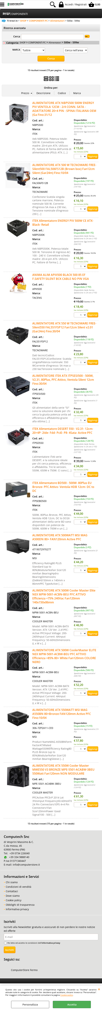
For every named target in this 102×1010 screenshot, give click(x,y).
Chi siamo (12, 882)
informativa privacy (51, 942)
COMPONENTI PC (37, 42)
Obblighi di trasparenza (20, 904)
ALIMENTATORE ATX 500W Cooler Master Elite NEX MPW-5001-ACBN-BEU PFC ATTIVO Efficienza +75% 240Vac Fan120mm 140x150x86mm (63, 596)
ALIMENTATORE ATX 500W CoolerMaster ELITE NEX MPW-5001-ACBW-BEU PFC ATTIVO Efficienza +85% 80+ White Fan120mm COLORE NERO (64, 656)
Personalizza (30, 1004)
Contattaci (12, 891)
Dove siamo (13, 895)
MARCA (16, 49)
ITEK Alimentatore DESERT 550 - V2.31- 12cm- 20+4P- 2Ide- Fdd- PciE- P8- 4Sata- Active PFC (62, 431)
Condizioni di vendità (18, 886)
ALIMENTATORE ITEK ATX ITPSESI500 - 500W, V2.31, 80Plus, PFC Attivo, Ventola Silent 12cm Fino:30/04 (63, 379)
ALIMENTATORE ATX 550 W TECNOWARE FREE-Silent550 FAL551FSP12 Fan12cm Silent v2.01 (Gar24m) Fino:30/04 (64, 327)
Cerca (16, 36)
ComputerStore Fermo (24, 970)
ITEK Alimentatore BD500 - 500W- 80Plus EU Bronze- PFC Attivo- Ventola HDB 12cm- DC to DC (63, 487)
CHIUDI (99, 989)
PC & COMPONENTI (15, 14)
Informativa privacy (17, 909)
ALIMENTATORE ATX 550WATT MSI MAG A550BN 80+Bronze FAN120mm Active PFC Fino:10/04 (61, 714)
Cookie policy (66, 995)
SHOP (23, 42)
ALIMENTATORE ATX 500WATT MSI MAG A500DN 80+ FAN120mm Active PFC (59, 537)
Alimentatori (55, 42)
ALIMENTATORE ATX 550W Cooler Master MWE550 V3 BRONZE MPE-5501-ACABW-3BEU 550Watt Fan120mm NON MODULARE (63, 769)
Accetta (71, 1004)
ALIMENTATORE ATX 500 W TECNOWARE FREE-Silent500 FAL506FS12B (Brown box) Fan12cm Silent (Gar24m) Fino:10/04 (64, 169)
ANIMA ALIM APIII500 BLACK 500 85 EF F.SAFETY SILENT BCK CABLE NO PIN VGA (60, 277)
